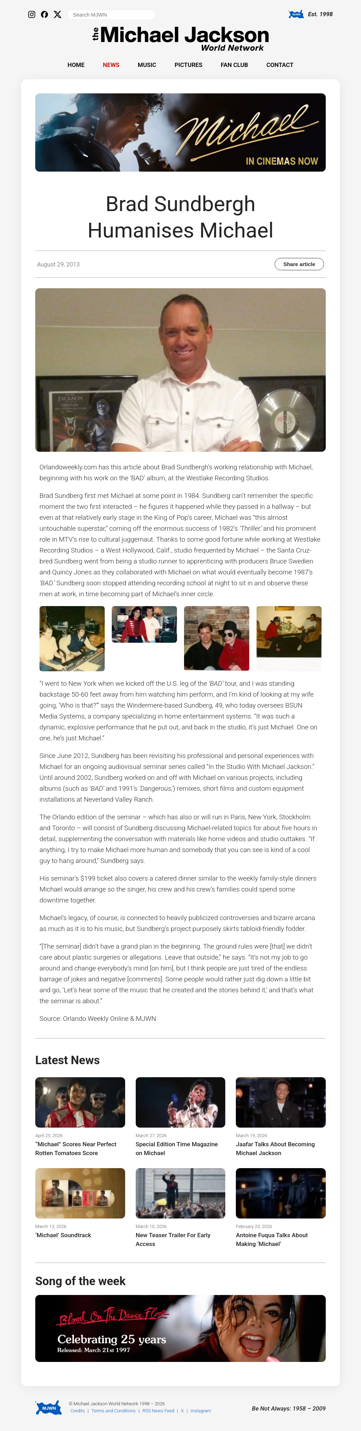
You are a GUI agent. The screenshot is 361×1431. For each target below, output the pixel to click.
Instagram (201, 1410)
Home (76, 64)
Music (147, 64)
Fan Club (234, 64)
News (111, 64)
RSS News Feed (158, 1410)
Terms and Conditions (114, 1410)
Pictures (188, 64)
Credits (78, 1410)
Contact (280, 64)
